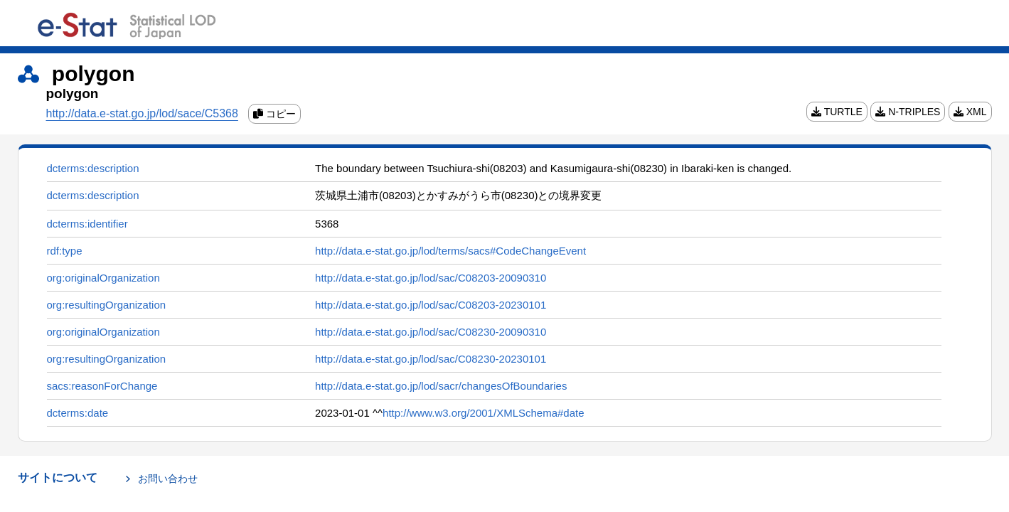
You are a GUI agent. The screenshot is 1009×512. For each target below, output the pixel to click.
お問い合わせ (168, 479)
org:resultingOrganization (106, 305)
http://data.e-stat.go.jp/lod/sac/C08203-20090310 (430, 278)
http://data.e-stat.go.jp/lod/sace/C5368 (142, 113)
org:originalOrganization (103, 278)
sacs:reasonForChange (102, 386)
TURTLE (837, 111)
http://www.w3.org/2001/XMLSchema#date (483, 413)
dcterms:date (78, 413)
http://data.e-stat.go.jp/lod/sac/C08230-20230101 (430, 359)
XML (970, 111)
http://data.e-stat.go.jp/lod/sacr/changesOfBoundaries (441, 386)
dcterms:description (93, 168)
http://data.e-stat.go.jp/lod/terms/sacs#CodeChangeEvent (450, 251)
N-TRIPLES (907, 111)
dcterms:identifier (87, 224)
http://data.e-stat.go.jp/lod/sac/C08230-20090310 (430, 332)
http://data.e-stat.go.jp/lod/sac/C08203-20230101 (430, 305)
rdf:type (64, 251)
